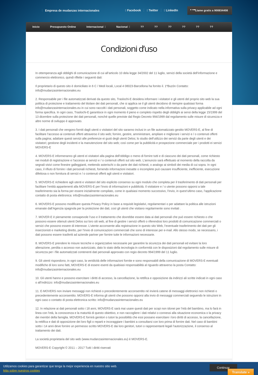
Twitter (153, 10)
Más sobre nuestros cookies (21, 370)
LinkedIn (172, 10)
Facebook (134, 10)
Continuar (223, 367)
